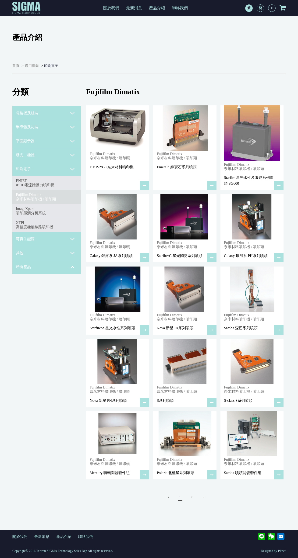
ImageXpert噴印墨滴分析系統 (31, 211)
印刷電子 (51, 66)
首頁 (15, 66)
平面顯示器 (45, 141)
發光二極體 (45, 155)
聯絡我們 (180, 8)
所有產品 (45, 267)
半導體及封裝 (45, 127)
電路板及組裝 (45, 113)
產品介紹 (157, 8)
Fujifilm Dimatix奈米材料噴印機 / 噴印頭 (36, 197)
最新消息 (134, 8)
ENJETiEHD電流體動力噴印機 (35, 183)
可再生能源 (45, 239)
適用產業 (32, 66)
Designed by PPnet (273, 551)
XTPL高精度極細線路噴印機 (34, 225)
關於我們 (111, 8)
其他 (45, 253)
